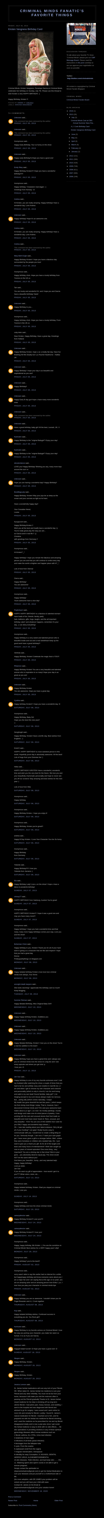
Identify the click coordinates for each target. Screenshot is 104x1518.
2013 (71, 114)
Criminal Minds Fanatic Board (78, 100)
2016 (71, 111)
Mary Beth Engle (20, 256)
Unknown (17, 118)
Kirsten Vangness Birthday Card (83, 130)
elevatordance (19, 463)
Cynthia (17, 700)
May (73, 138)
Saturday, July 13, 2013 (26, 1178)
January (74, 152)
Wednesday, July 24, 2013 (27, 1223)
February (75, 148)
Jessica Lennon (20, 1384)
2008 (71, 170)
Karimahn (18, 437)
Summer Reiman (20, 1000)
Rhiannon (18, 666)
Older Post (58, 1501)
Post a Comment (14, 1497)
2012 (71, 156)
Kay (15, 1311)
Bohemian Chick (20, 944)
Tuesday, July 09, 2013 (26, 994)
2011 (71, 159)
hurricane (17, 1327)
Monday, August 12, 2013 (27, 1339)
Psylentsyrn (18, 610)
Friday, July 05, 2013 (25, 123)
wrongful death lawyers (23, 984)
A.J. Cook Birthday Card (80, 126)
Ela (15, 881)
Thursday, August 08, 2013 (28, 1305)
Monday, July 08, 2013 (25, 962)
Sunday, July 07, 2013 (25, 890)
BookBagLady (19, 492)
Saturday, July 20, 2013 (26, 1209)
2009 (71, 166)
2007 (71, 173)
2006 (71, 177)
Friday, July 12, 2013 (25, 1071)
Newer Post (12, 1501)
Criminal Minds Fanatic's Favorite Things (52, 13)
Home (35, 1501)
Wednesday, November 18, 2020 (31, 1491)
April (73, 141)
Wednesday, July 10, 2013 (27, 1007)
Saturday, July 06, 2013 (26, 708)
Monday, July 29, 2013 (25, 1252)
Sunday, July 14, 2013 (25, 1196)
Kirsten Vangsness (23, 105)
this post (81, 63)
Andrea (17, 199)
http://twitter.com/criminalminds (80, 78)
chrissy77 (18, 897)
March (74, 145)
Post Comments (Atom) (28, 1505)
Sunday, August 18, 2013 (27, 1352)
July (73, 117)
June (73, 134)
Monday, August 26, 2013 (27, 1365)
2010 (71, 163)
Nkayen (17, 1358)
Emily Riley (18, 167)
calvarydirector (20, 1215)
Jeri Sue (17, 1077)
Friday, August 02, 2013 (26, 1265)
